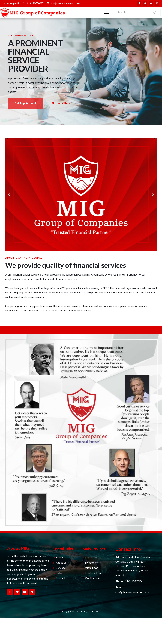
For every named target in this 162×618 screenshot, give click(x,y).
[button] (9, 194)
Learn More (61, 103)
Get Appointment (25, 103)
